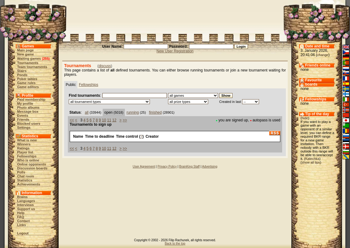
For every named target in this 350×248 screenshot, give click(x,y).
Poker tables (27, 79)
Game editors (28, 87)
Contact (23, 221)
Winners (24, 144)
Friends (23, 119)
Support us (26, 209)
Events (22, 115)
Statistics (24, 180)
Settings (24, 127)
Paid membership (31, 99)
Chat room (25, 176)
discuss (105, 66)
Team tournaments (32, 67)
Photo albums (28, 107)
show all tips (311, 162)
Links (21, 225)
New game (25, 54)
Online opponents (31, 164)
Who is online (28, 160)
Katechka (312, 159)
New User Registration (174, 51)
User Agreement (144, 166)
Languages (26, 201)
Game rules (26, 83)
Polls (21, 172)
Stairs (22, 71)
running (132, 112)
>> (125, 120)
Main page (25, 50)
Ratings (23, 148)
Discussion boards (32, 168)
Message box (28, 111)
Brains (22, 197)
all (87, 112)
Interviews (25, 205)
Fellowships (27, 156)
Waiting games (29, 58)
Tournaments (28, 63)
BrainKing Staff (189, 166)
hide (305, 118)
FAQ (20, 217)
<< (72, 120)
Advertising (209, 166)
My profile (25, 103)
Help (21, 213)
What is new (27, 140)
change (322, 55)
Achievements (28, 184)
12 (114, 120)
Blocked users (28, 123)
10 (104, 120)
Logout (23, 233)
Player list (25, 152)
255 (45, 58)
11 (109, 120)
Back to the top (175, 243)
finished (155, 112)
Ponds (22, 75)
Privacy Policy (167, 166)
